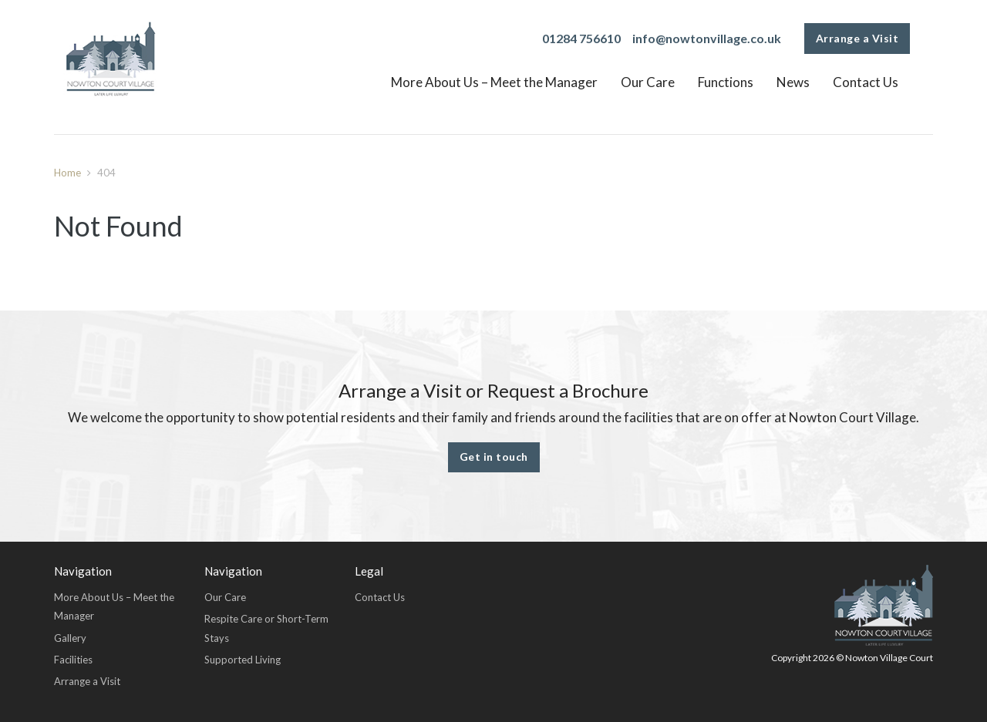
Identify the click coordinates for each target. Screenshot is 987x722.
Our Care (648, 82)
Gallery (70, 638)
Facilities (73, 659)
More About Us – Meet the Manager (494, 82)
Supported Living (242, 659)
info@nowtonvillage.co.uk (706, 38)
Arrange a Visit (857, 38)
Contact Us (865, 82)
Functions (725, 82)
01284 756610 (581, 38)
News (793, 82)
